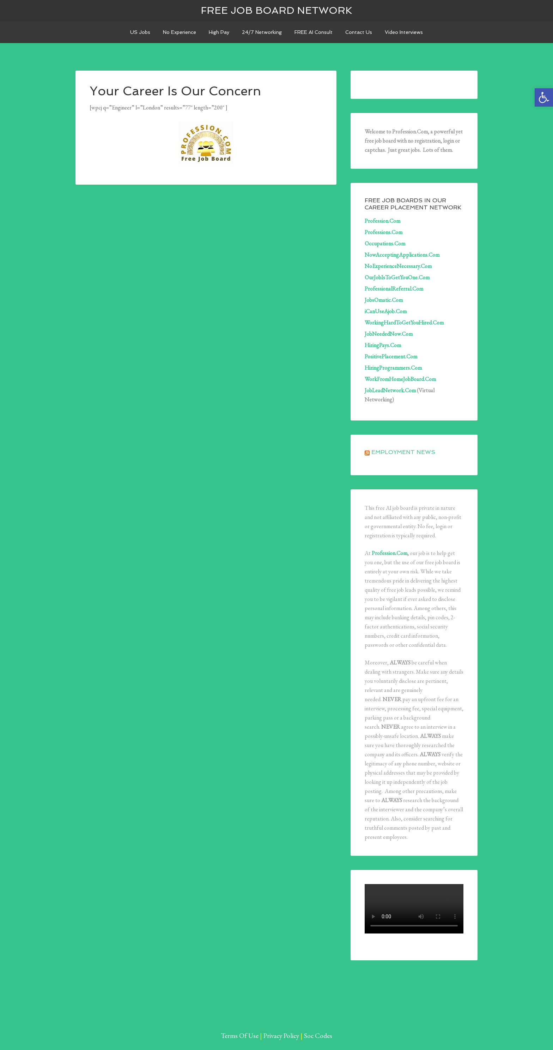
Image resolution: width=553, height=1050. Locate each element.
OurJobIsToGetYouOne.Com (397, 277)
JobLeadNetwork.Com (390, 390)
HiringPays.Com (383, 345)
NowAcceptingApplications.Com (402, 254)
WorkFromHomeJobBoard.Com (400, 379)
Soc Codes (318, 1035)
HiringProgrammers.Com (393, 367)
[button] (544, 97)
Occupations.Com (385, 243)
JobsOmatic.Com (384, 300)
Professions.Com (383, 232)
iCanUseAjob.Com (386, 311)
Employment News (403, 452)
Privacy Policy (281, 1035)
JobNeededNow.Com (389, 334)
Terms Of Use (240, 1035)
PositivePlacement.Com (391, 356)
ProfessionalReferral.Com (394, 288)
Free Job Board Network (276, 10)
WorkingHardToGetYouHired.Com (404, 322)
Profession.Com (382, 221)
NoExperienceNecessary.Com (398, 266)
